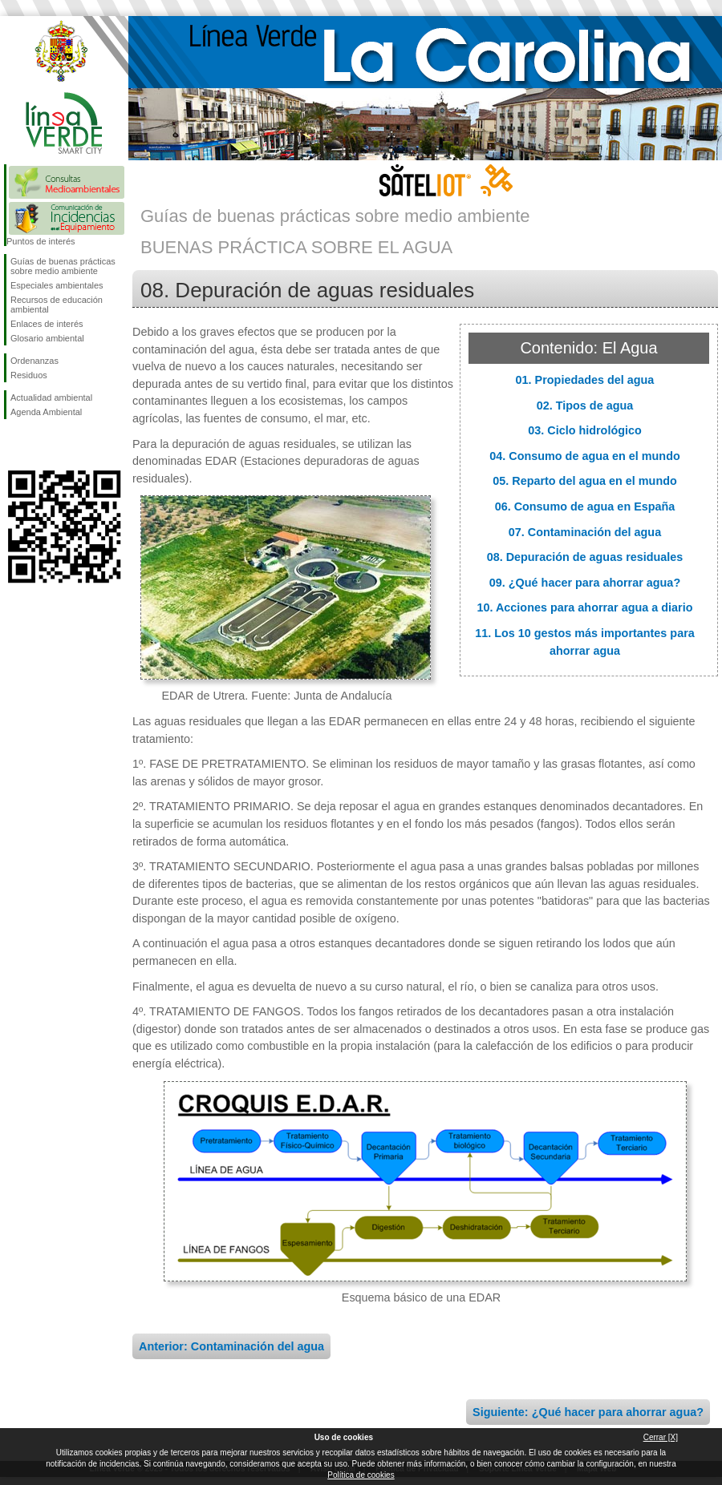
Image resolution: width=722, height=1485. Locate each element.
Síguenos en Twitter (40, 444)
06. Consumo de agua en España (585, 506)
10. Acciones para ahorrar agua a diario (584, 607)
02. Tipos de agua (585, 405)
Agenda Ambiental (46, 412)
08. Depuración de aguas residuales (585, 557)
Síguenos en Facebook (13, 444)
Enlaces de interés (46, 324)
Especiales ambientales (56, 285)
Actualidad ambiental (51, 397)
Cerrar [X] (660, 1437)
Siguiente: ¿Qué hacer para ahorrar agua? (588, 1412)
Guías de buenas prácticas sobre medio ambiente (63, 266)
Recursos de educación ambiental (56, 304)
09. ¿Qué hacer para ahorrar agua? (584, 582)
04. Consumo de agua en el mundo (584, 456)
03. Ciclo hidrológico (585, 430)
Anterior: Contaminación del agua (231, 1346)
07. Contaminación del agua (585, 532)
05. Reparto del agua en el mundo (585, 480)
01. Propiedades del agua (585, 379)
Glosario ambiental (47, 338)
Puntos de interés (40, 241)
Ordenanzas (34, 360)
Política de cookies (360, 1475)
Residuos (28, 375)
